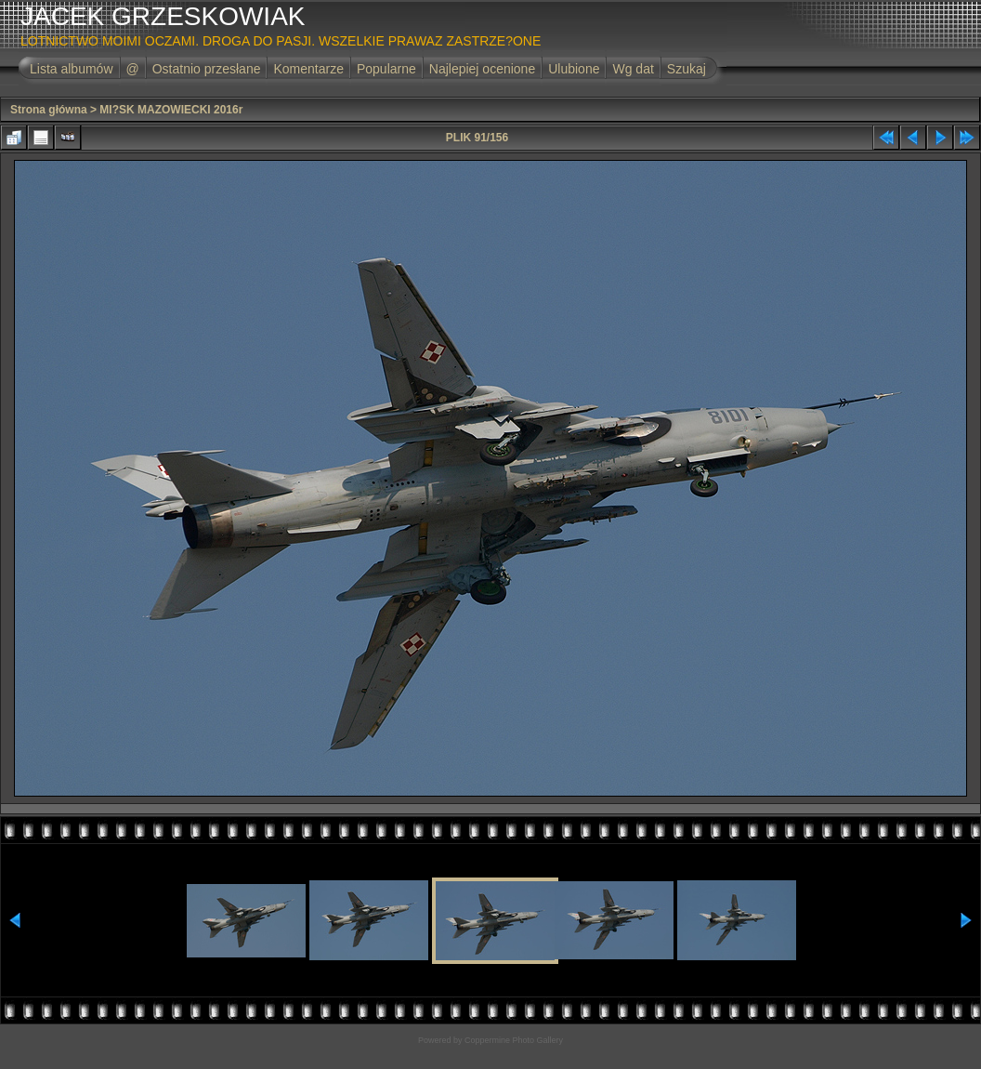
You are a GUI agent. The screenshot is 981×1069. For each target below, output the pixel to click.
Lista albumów (71, 68)
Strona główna (48, 109)
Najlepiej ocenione (482, 68)
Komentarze (308, 68)
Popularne (386, 68)
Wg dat (632, 68)
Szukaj (686, 68)
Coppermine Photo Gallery (513, 1040)
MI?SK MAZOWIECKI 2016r (170, 109)
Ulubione (573, 68)
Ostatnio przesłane (206, 68)
